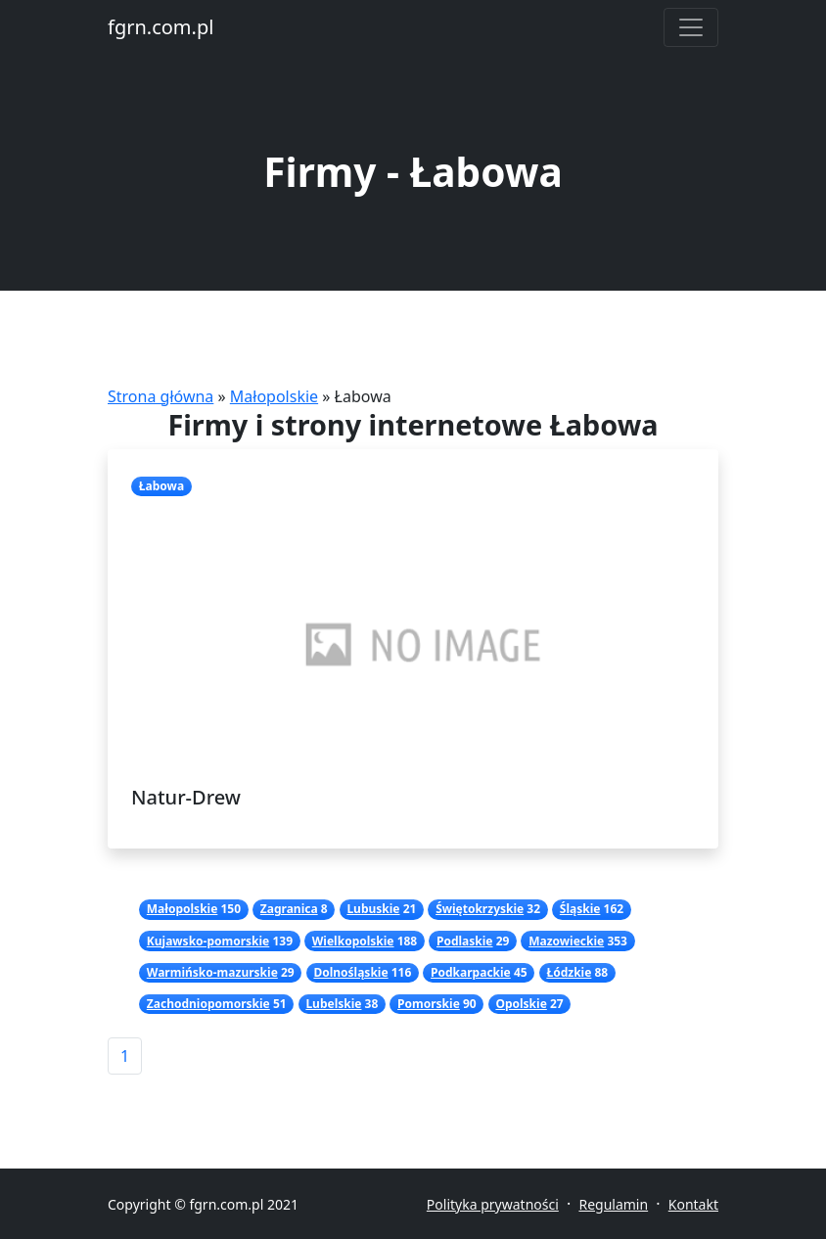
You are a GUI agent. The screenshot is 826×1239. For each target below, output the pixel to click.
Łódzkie (568, 972)
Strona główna (160, 396)
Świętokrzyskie (480, 908)
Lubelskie (333, 1003)
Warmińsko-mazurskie (212, 972)
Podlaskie (464, 941)
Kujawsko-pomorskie (208, 941)
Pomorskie (428, 1003)
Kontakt (693, 1204)
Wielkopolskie (353, 941)
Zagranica (289, 908)
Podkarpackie (471, 972)
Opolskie (520, 1003)
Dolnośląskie (350, 972)
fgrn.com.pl (160, 27)
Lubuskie (372, 908)
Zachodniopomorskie (208, 1003)
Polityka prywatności (493, 1204)
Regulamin (613, 1204)
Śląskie (580, 908)
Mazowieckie (566, 941)
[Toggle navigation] (691, 27)
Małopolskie (274, 396)
